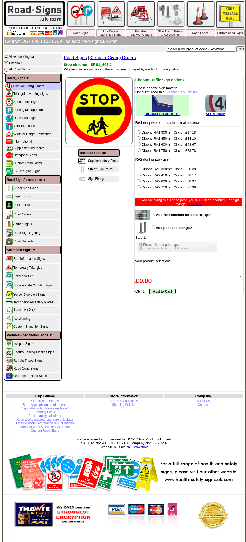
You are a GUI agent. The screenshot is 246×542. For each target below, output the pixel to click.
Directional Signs (25, 118)
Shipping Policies (124, 405)
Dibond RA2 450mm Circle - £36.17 (167, 175)
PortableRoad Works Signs (141, 33)
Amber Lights (22, 224)
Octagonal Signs (25, 155)
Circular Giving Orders (28, 86)
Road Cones (200, 33)
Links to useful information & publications (45, 423)
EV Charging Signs (26, 171)
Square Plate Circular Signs (32, 285)
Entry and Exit (23, 276)
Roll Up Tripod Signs (27, 360)
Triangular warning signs (30, 93)
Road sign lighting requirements (44, 405)
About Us (203, 401)
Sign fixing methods (45, 401)
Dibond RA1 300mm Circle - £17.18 (167, 132)
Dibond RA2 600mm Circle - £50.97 (167, 181)
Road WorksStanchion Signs (110, 33)
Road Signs (80, 33)
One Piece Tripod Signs (30, 376)
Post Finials (21, 205)
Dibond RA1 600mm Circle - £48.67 (167, 145)
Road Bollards (23, 241)
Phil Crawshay (137, 447)
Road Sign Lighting (26, 233)
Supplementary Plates (28, 148)
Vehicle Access (24, 126)
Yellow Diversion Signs (29, 294)
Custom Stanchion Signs (30, 326)
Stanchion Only (24, 310)
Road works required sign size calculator (44, 419)
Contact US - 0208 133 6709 (33, 41)
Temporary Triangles (27, 267)
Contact (203, 405)
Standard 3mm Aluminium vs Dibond (45, 427)
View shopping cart (22, 57)
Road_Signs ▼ (18, 78)
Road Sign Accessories (24, 180)
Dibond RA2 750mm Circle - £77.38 (167, 187)
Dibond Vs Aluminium (182, 92)
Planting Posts (45, 412)
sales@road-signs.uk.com (92, 41)
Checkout (15, 63)
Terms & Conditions (124, 401)
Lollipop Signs (23, 344)
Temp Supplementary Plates (33, 302)
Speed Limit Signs (26, 101)
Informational (22, 141)
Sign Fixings (22, 196)
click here (194, 204)
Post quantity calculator (45, 416)
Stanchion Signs (19, 250)
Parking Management (28, 110)
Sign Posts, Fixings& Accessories (170, 33)
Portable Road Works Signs (27, 335)
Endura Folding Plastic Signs (33, 352)
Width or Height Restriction (32, 134)
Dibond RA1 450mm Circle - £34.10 (167, 138)
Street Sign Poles (25, 188)
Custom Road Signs (230, 33)
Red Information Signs (29, 259)
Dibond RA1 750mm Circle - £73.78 (167, 151)
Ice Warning (21, 318)
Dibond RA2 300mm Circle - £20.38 (167, 169)
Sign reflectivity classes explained (45, 408)
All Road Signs (19, 69)
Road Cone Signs (25, 368)
